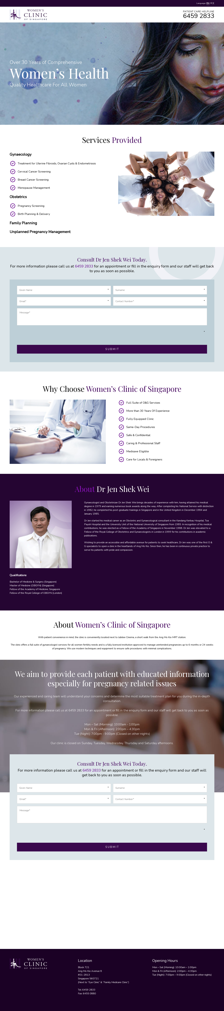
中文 (212, 3)
